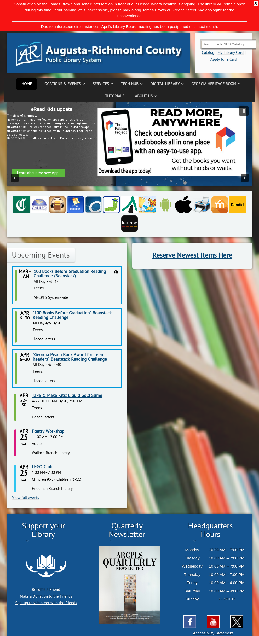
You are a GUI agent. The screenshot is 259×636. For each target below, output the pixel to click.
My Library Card (230, 52)
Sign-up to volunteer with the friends (46, 603)
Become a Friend (46, 589)
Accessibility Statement (213, 633)
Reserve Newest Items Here (192, 255)
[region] (129, 144)
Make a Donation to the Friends (46, 596)
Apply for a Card (223, 59)
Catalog (208, 52)
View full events (25, 497)
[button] (244, 111)
